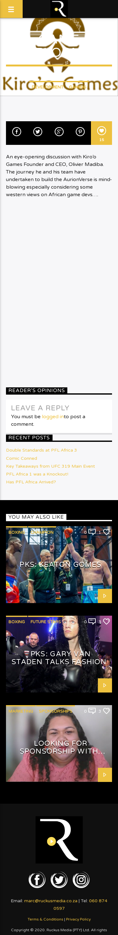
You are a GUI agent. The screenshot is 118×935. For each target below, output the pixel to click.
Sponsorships (55, 711)
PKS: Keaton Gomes (60, 564)
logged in (53, 416)
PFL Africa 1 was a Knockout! (37, 474)
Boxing (16, 532)
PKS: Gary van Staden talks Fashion (59, 658)
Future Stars (46, 621)
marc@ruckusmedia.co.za (50, 901)
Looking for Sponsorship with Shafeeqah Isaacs (59, 751)
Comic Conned (21, 458)
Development (47, 87)
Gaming (77, 87)
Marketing (20, 711)
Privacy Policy (78, 919)
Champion (42, 532)
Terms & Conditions (45, 919)
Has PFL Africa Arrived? (31, 482)
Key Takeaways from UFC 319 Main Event (50, 466)
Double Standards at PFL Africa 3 (41, 450)
